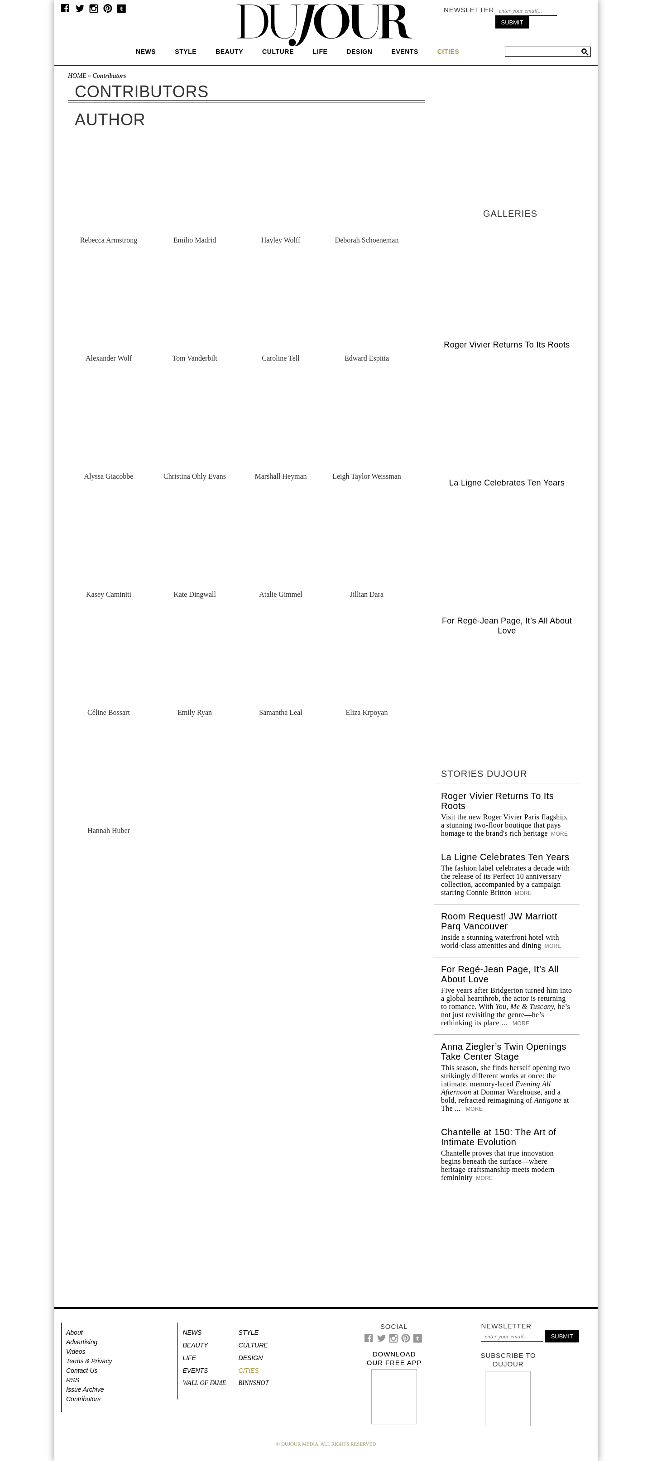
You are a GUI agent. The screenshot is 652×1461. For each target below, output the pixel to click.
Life (320, 51)
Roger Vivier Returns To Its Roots (507, 344)
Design (359, 51)
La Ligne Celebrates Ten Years (507, 482)
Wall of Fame (204, 1383)
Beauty (229, 51)
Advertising (81, 1342)
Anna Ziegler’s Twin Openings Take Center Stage (503, 1051)
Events (404, 51)
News (146, 51)
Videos (76, 1351)
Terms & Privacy (89, 1361)
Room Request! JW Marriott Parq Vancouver (499, 921)
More (558, 834)
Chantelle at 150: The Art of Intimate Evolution (498, 1137)
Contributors (83, 1399)
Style (186, 51)
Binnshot (254, 1383)
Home (77, 75)
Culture (278, 51)
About (74, 1332)
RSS (72, 1380)
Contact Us (81, 1370)
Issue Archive (85, 1389)
